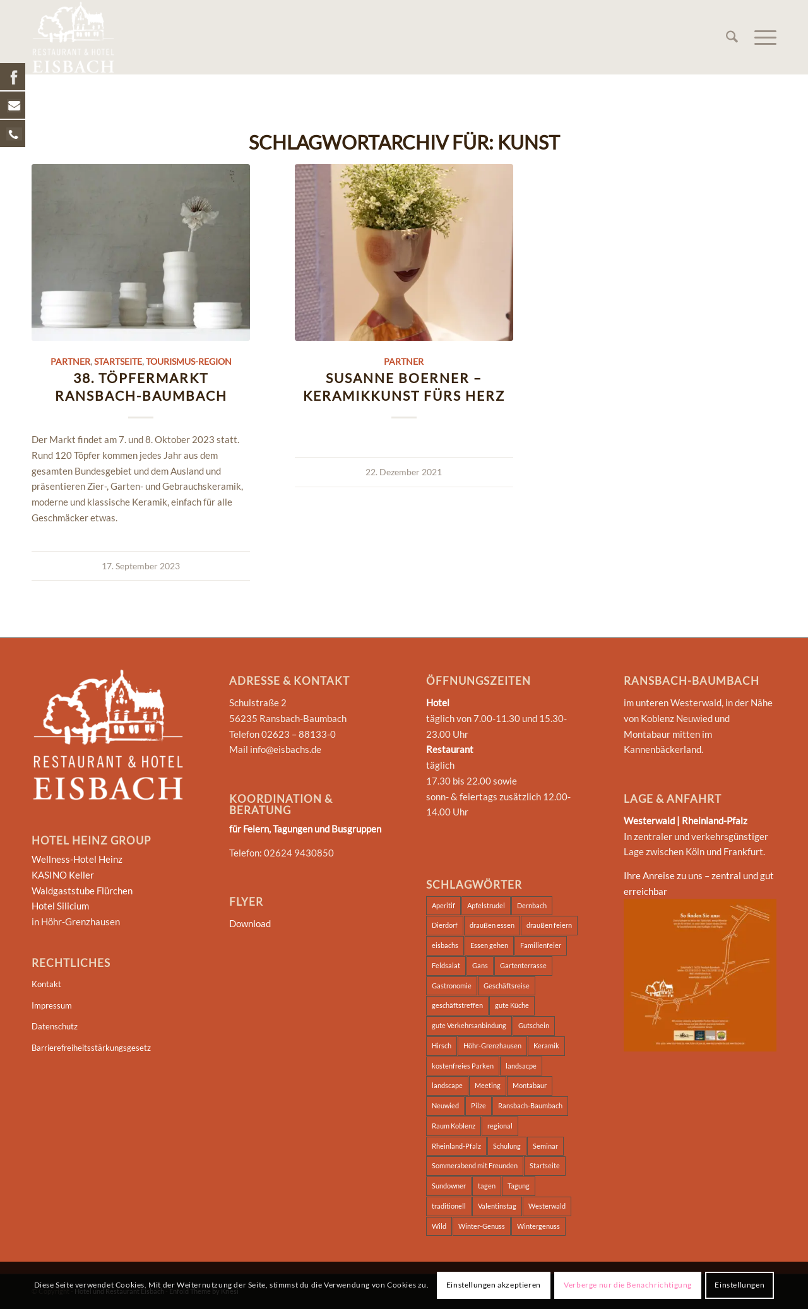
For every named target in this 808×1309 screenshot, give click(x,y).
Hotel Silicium (60, 905)
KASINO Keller (63, 874)
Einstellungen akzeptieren (493, 1284)
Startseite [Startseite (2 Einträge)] (545, 1165)
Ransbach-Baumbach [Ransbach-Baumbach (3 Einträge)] (530, 1105)
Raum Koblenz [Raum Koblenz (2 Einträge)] (453, 1126)
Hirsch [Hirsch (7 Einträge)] (441, 1045)
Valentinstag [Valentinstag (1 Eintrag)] (497, 1206)
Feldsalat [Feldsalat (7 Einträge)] (446, 965)
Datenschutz (55, 1026)
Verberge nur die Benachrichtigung (628, 1284)
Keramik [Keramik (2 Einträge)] (546, 1045)
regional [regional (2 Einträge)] (500, 1126)
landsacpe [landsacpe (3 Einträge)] (521, 1066)
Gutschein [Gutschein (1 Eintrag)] (533, 1025)
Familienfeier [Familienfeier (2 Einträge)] (540, 945)
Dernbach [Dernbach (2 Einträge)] (532, 905)
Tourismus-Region (189, 362)
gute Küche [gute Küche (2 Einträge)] (512, 1005)
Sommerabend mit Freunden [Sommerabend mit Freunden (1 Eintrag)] (475, 1165)
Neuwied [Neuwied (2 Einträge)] (445, 1105)
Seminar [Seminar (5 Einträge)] (545, 1146)
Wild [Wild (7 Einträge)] (439, 1226)
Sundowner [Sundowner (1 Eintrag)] (449, 1186)
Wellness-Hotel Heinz (77, 859)
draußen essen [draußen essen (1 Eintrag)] (492, 925)
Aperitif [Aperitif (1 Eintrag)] (443, 905)
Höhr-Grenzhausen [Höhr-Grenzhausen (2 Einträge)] (492, 1045)
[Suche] (732, 37)
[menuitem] (732, 37)
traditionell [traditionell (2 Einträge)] (449, 1206)
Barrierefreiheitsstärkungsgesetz (91, 1048)
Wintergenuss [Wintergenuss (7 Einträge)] (538, 1226)
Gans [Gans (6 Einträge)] (480, 965)
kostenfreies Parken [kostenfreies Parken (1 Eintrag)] (463, 1066)
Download (250, 923)
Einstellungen (739, 1284)
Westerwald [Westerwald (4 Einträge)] (547, 1206)
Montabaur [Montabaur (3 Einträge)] (530, 1085)
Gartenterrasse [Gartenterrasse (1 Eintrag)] (523, 965)
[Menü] (761, 37)
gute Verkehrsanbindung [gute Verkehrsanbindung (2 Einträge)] (469, 1025)
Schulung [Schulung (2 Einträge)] (507, 1146)
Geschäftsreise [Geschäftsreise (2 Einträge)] (507, 985)
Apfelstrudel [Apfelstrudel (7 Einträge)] (486, 905)
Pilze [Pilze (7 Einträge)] (478, 1105)
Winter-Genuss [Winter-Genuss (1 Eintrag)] (481, 1226)
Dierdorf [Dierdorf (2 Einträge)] (445, 925)
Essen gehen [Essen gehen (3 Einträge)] (489, 945)
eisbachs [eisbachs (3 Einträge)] (445, 945)
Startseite (118, 362)
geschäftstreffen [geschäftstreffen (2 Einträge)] (457, 1005)
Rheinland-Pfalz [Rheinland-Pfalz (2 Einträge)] (456, 1146)
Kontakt (46, 984)
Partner (70, 362)
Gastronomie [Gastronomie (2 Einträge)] (452, 985)
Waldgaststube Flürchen (82, 890)
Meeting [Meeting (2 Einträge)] (488, 1085)
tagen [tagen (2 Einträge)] (487, 1186)
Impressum (52, 1005)
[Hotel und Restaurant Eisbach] (73, 37)
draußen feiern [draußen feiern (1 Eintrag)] (549, 925)
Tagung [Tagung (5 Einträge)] (519, 1186)
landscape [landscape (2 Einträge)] (447, 1085)
